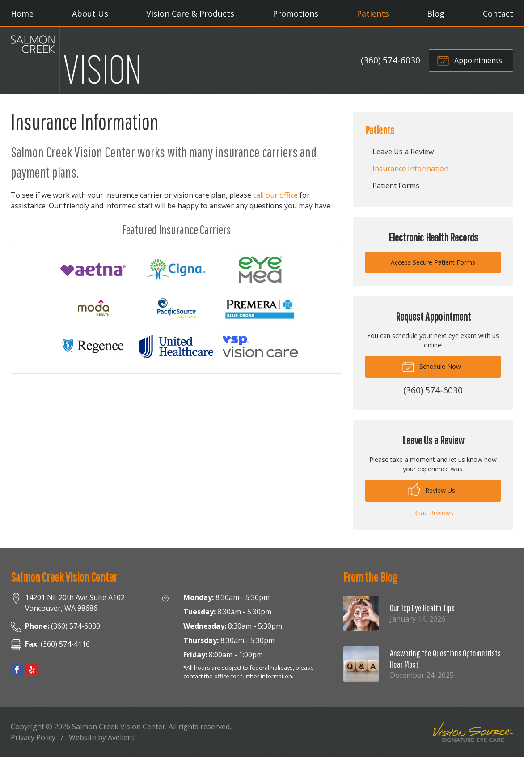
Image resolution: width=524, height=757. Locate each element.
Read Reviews (433, 512)
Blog (435, 13)
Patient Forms (395, 185)
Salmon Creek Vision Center (118, 727)
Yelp (31, 670)
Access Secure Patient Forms (433, 262)
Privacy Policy (33, 737)
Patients (373, 13)
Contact (498, 13)
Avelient (121, 737)
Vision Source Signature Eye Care (473, 731)
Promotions (295, 13)
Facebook (17, 670)
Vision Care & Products (190, 13)
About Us (90, 13)
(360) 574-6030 (390, 60)
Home (22, 13)
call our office (275, 195)
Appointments (469, 60)
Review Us (431, 489)
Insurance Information (410, 168)
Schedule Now (431, 366)
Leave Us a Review (403, 151)
